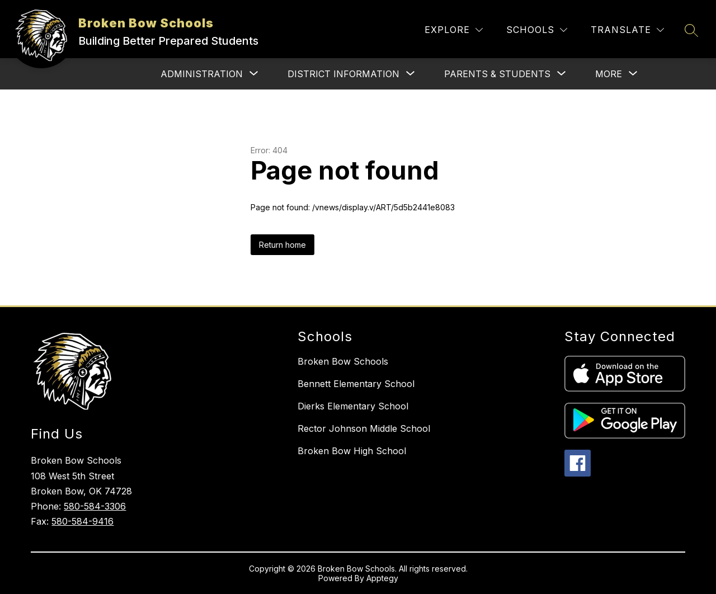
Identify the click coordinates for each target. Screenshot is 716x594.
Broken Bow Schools (343, 361)
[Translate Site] (627, 30)
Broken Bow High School (352, 450)
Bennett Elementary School (356, 383)
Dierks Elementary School (353, 406)
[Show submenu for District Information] (343, 74)
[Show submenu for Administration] (202, 74)
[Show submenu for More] (608, 74)
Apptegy (382, 578)
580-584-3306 (95, 506)
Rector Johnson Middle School (364, 428)
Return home (282, 244)
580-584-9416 (82, 521)
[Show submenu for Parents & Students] (497, 74)
